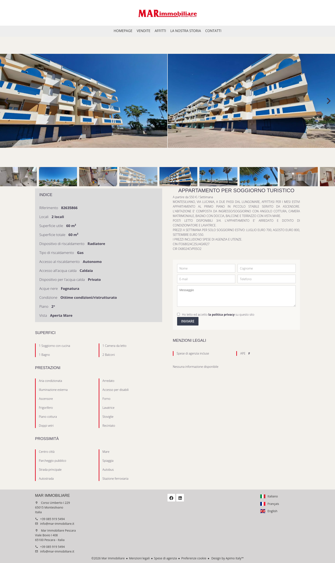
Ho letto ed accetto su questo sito (218, 314)
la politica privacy (221, 314)
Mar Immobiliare (52, 495)
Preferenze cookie (193, 558)
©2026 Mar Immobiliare (108, 558)
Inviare (187, 321)
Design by (227, 558)
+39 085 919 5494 (52, 519)
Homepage (167, 12)
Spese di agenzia (165, 558)
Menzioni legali (139, 558)
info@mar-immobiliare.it (57, 524)
